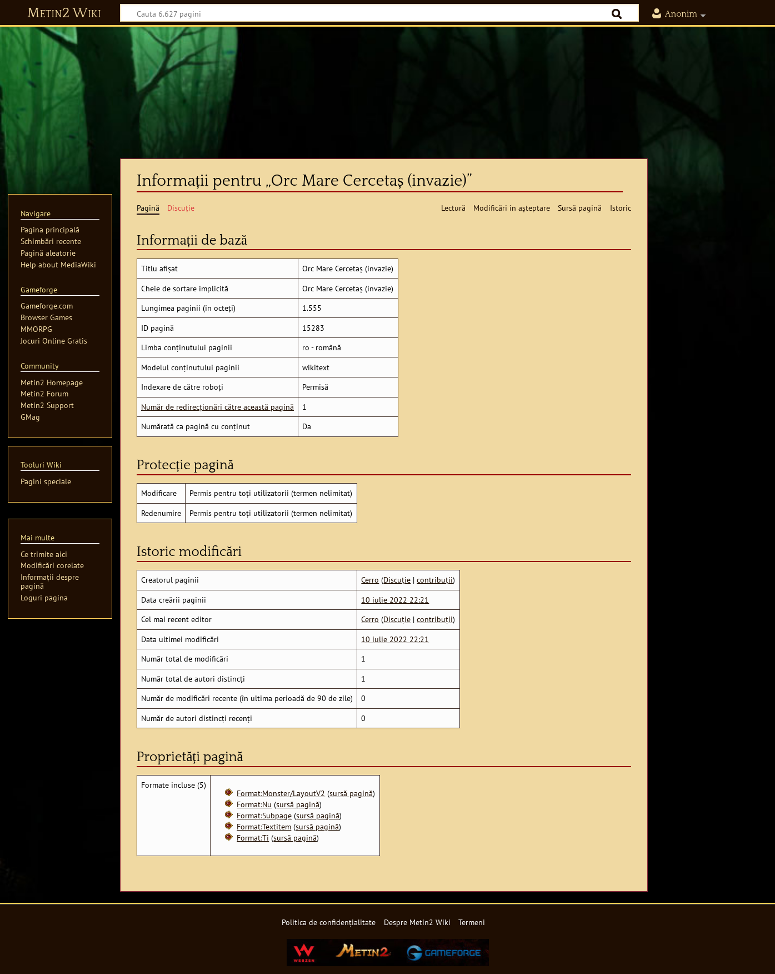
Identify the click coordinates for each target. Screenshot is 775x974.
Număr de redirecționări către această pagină (217, 406)
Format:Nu (254, 804)
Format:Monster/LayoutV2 (281, 793)
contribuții (435, 579)
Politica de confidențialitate (329, 922)
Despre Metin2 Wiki (417, 922)
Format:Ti (253, 837)
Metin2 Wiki (64, 13)
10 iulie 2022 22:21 (395, 599)
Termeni (471, 922)
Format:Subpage (264, 815)
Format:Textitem (264, 826)
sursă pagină (351, 793)
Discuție (397, 579)
